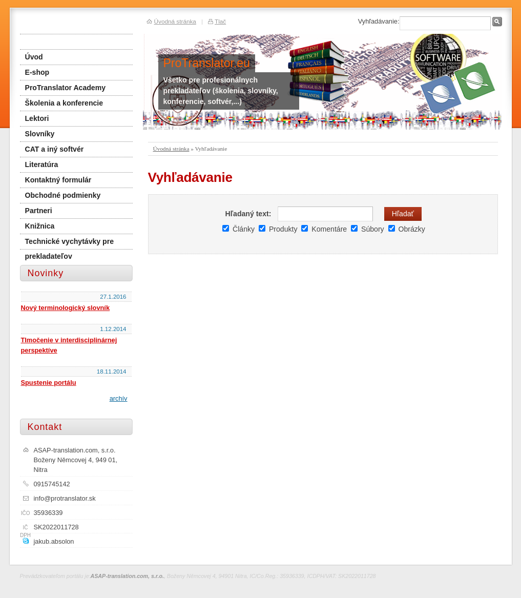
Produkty (278, 229)
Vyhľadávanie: (379, 21)
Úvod (34, 57)
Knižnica (40, 226)
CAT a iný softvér (54, 149)
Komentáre (324, 229)
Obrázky (406, 229)
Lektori (37, 118)
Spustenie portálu (48, 382)
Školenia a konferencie (64, 103)
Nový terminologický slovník (65, 308)
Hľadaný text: (248, 214)
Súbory (367, 229)
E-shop (37, 72)
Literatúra (41, 164)
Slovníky (40, 134)
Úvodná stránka (171, 149)
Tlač (220, 21)
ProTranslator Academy (65, 88)
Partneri (38, 211)
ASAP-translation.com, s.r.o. (127, 576)
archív (119, 398)
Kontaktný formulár (58, 180)
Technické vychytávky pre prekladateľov (69, 243)
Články (238, 229)
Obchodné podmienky (63, 195)
